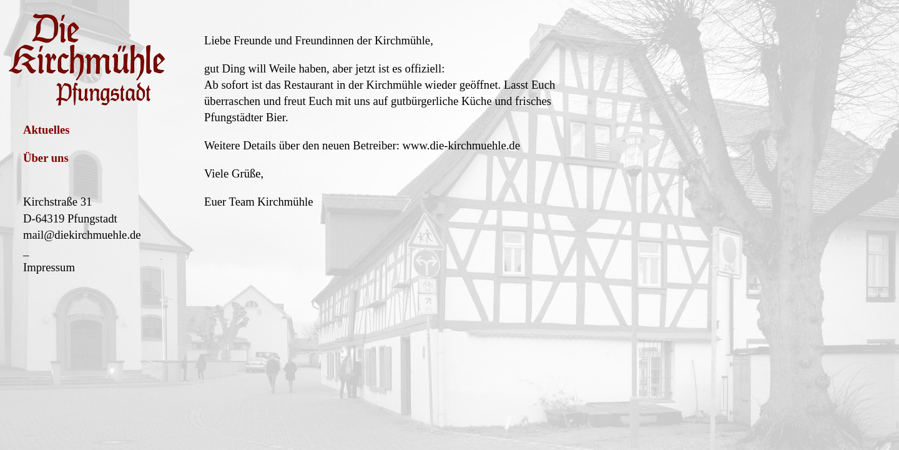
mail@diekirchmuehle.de (82, 234)
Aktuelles (46, 129)
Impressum (49, 267)
